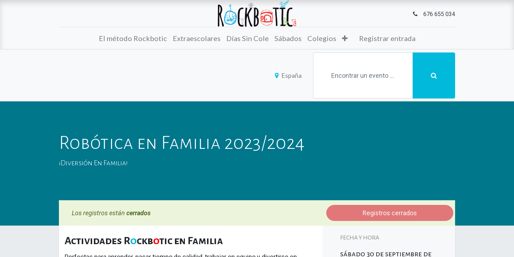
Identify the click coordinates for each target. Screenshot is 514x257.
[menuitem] (133, 38)
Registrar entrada (387, 38)
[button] (345, 38)
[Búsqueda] (434, 75)
